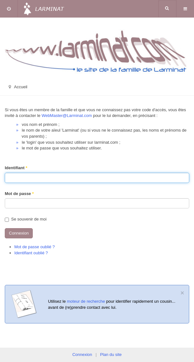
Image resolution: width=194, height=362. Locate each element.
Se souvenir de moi (25, 219)
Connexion (19, 233)
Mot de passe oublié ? (34, 246)
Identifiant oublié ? (31, 252)
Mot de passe (19, 193)
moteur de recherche (86, 301)
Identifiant (16, 167)
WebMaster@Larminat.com (67, 115)
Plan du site (111, 354)
